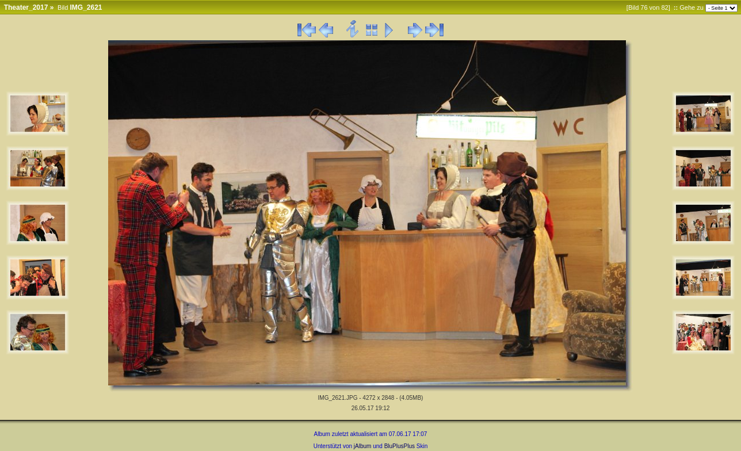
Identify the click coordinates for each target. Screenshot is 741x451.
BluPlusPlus (399, 446)
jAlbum (363, 446)
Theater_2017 (26, 7)
